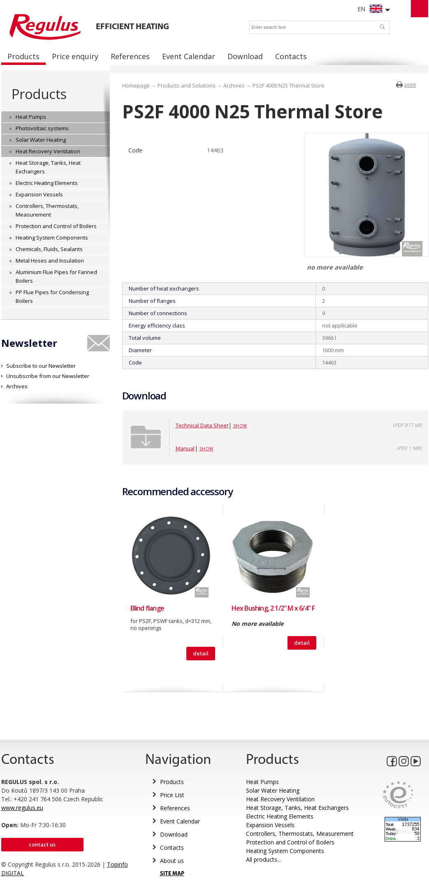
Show (240, 426)
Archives (17, 386)
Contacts (172, 847)
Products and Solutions (187, 85)
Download (174, 834)
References (175, 808)
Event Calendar (180, 821)
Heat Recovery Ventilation (280, 799)
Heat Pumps (262, 782)
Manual (185, 448)
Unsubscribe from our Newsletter (47, 376)
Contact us (42, 844)
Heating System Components (285, 851)
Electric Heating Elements (279, 816)
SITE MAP (172, 874)
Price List (172, 795)
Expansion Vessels (270, 825)
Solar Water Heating (272, 790)
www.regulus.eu (22, 808)
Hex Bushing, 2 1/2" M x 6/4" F (273, 608)
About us (172, 861)
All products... (263, 859)
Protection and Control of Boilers (290, 842)
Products (39, 94)
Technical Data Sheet (202, 425)
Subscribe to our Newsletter (41, 365)
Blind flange (147, 608)
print (410, 84)
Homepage (136, 85)
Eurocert (398, 794)
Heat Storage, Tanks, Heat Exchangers (297, 808)
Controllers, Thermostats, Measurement (300, 833)
